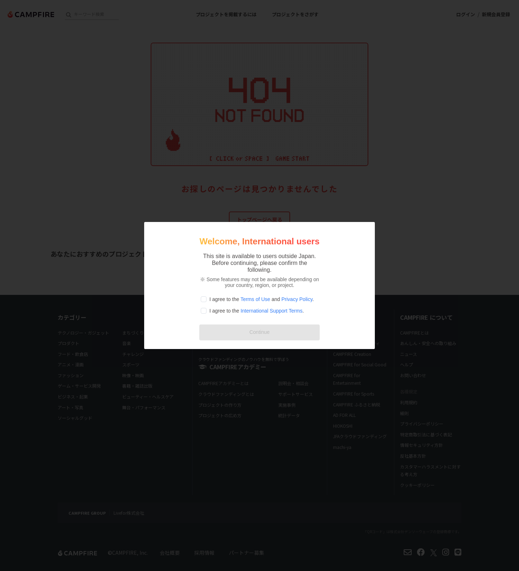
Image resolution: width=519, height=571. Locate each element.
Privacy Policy (296, 299)
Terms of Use (255, 299)
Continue (259, 332)
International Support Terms (271, 311)
